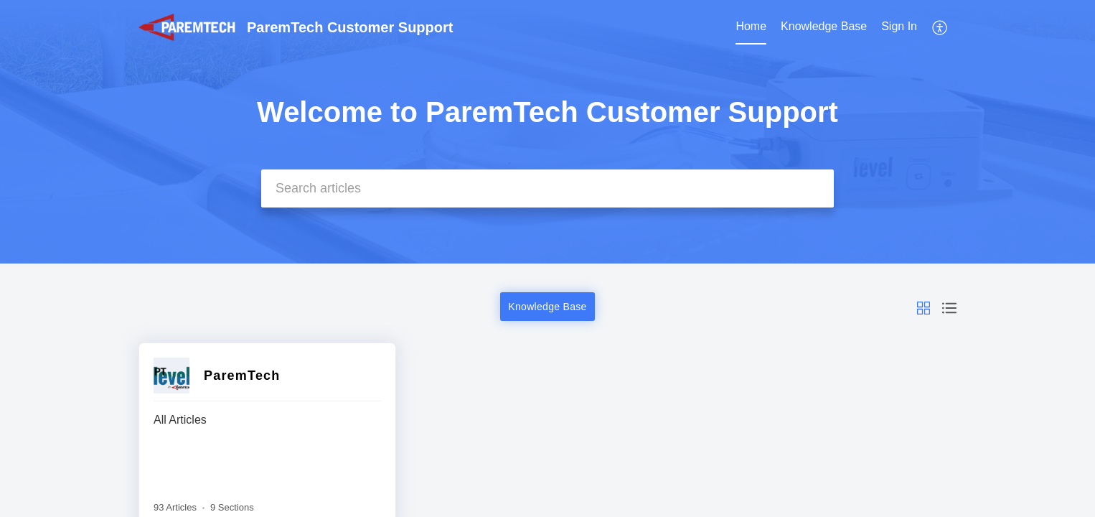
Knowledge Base (824, 26)
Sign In (899, 26)
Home (751, 26)
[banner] (547, 132)
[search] (547, 188)
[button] (940, 27)
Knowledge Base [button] (547, 306)
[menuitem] (751, 27)
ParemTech (242, 375)
